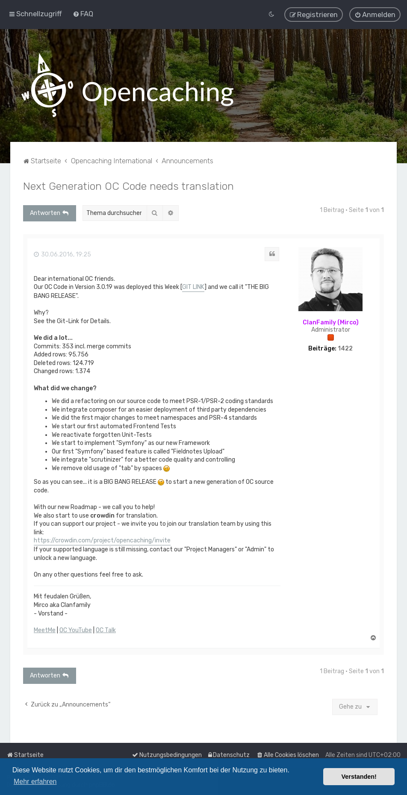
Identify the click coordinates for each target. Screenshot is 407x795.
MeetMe (45, 629)
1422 (345, 347)
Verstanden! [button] (359, 776)
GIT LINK (193, 286)
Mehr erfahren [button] (35, 781)
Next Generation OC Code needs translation (128, 185)
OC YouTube (75, 629)
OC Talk (106, 629)
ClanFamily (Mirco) (331, 321)
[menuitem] (83, 13)
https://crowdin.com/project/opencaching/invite (102, 539)
